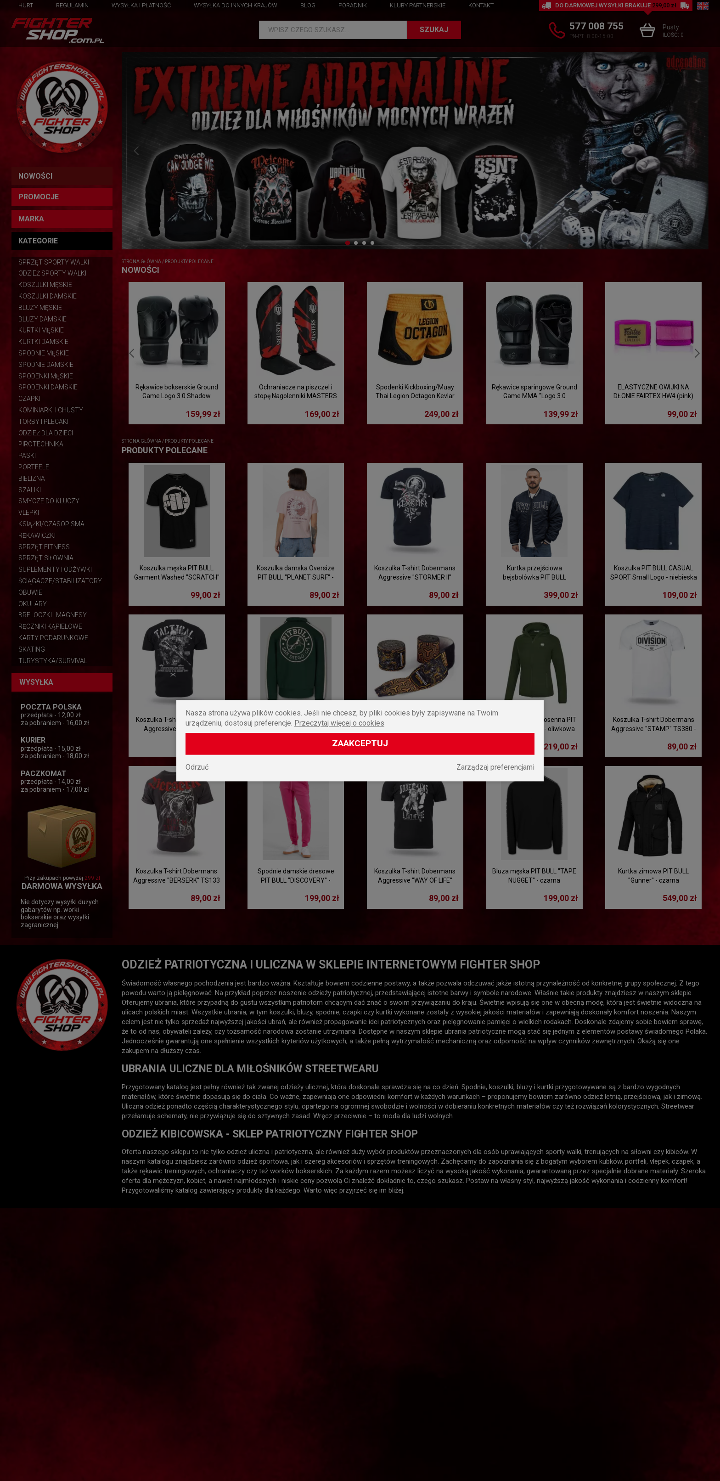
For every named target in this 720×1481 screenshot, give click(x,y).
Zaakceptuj (360, 743)
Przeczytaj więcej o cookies (339, 723)
